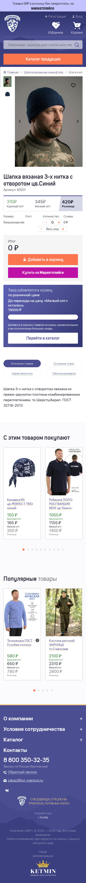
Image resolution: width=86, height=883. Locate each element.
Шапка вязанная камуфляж (43, 72)
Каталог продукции (43, 59)
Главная (13, 72)
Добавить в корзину (43, 259)
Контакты (15, 750)
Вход (77, 16)
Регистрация (55, 16)
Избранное (55, 28)
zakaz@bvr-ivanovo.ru (25, 780)
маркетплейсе (42, 8)
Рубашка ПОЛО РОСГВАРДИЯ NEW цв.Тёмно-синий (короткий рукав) (62, 508)
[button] (23, 549)
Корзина (77, 28)
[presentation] (20, 121)
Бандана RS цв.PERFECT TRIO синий (20, 504)
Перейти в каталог (43, 338)
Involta (44, 817)
